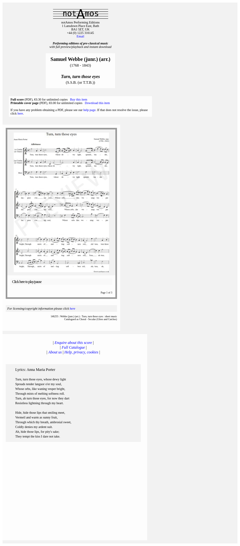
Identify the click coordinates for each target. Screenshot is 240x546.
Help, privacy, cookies (82, 352)
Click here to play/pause (26, 282)
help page (89, 110)
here (20, 113)
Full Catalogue (73, 347)
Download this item (97, 103)
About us (55, 352)
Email (80, 36)
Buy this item (78, 99)
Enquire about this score (73, 342)
